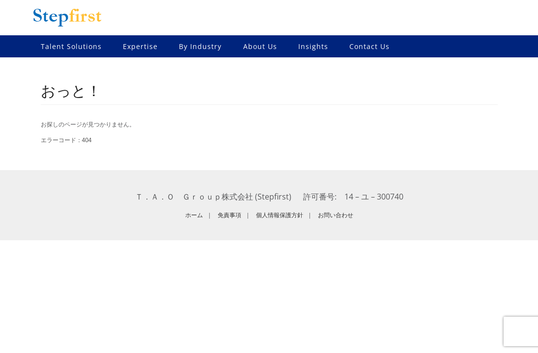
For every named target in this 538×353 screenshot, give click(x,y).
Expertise (140, 46)
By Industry (200, 46)
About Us (260, 46)
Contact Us (369, 46)
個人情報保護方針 (279, 215)
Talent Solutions (71, 46)
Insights (313, 46)
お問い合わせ (335, 215)
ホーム (194, 215)
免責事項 (229, 215)
